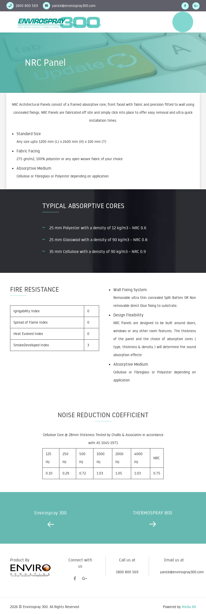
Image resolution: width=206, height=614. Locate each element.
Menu (183, 22)
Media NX (189, 606)
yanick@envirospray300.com (74, 5)
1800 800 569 (127, 572)
